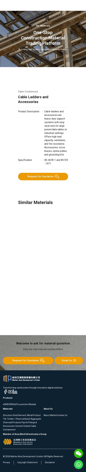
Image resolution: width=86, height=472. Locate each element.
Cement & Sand (22, 426)
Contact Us (62, 415)
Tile (5, 419)
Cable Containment (28, 91)
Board (27, 419)
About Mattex (50, 415)
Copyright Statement (27, 462)
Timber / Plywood (15, 419)
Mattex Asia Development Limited (27, 456)
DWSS (12, 404)
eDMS (6, 404)
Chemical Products (12, 422)
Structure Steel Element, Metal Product (22, 415)
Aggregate (35, 419)
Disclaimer (50, 462)
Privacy (6, 462)
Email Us (69, 360)
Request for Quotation (43, 176)
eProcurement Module (25, 404)
